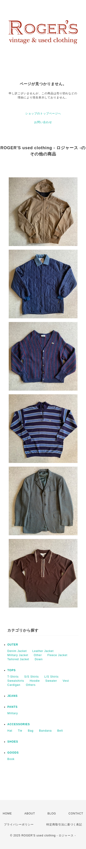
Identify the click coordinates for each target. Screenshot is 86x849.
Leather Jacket (43, 651)
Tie (20, 730)
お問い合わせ (43, 122)
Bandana (45, 730)
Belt (60, 730)
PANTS (12, 706)
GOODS (13, 752)
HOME (7, 813)
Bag (30, 730)
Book (10, 759)
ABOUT (29, 813)
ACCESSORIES (18, 724)
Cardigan (13, 685)
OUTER (12, 644)
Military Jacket (17, 655)
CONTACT (76, 813)
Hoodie (35, 680)
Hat (9, 730)
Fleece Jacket (57, 655)
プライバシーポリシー (19, 824)
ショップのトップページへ (43, 113)
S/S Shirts (31, 676)
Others (31, 685)
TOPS (11, 670)
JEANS (12, 696)
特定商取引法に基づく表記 (64, 824)
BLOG (51, 813)
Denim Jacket (17, 651)
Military (12, 713)
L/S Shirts (51, 676)
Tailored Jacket (18, 659)
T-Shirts (13, 676)
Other (38, 655)
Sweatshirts (15, 680)
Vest (66, 680)
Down (39, 659)
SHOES (12, 741)
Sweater (51, 680)
